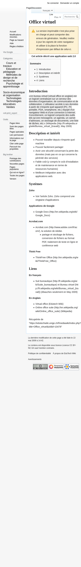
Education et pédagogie (12, 70)
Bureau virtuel (67, 284)
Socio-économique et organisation (14, 94)
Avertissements (34, 359)
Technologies (13, 98)
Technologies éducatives (12, 102)
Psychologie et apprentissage (13, 85)
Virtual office (41, 304)
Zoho (50, 196)
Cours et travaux (9, 64)
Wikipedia (51, 123)
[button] (4, 63)
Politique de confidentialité (39, 353)
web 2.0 (71, 56)
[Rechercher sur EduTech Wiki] (72, 16)
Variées (10, 107)
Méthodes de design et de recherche (12, 77)
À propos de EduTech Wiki (64, 353)
